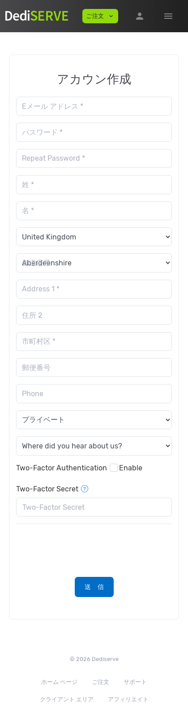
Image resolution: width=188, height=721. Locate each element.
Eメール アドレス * (52, 106)
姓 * (28, 184)
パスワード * (42, 132)
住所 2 (32, 315)
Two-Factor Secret (52, 489)
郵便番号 (36, 367)
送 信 (94, 587)
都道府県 (36, 263)
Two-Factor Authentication (61, 468)
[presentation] (84, 548)
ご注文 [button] (100, 16)
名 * (28, 210)
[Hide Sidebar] (168, 16)
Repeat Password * (53, 158)
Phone (32, 393)
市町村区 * (39, 341)
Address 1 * (41, 289)
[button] (140, 16)
